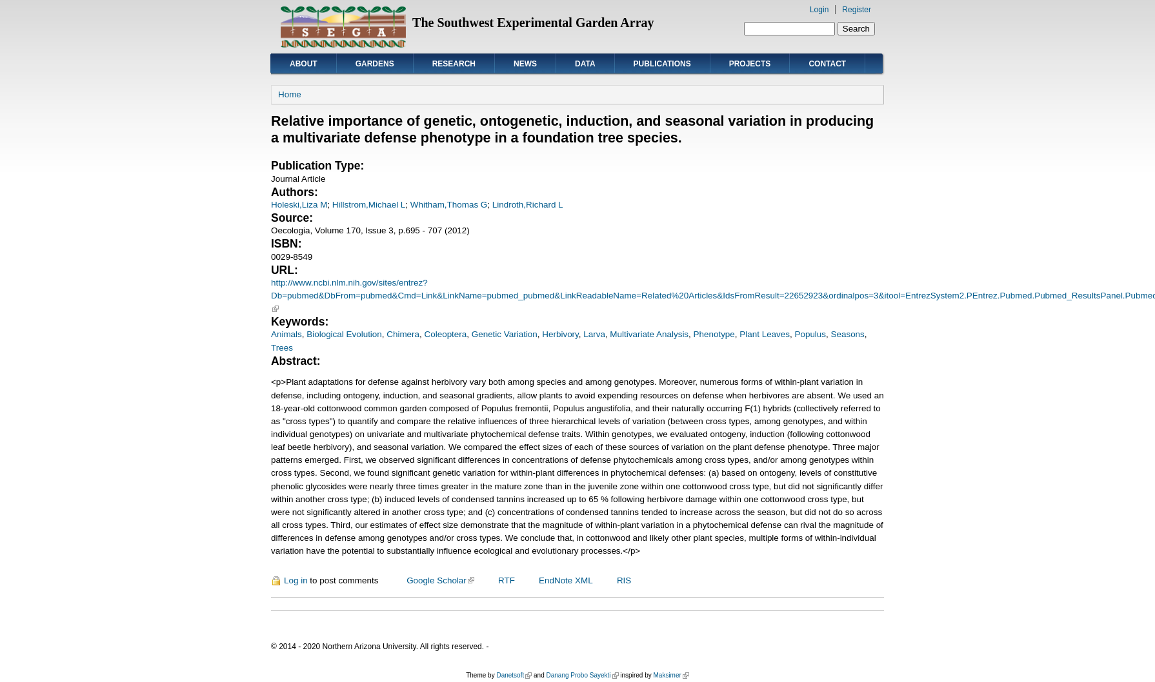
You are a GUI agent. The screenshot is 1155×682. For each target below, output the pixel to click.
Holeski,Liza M (299, 204)
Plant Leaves (764, 334)
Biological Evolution (344, 334)
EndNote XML (566, 580)
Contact (827, 63)
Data (585, 63)
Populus (810, 334)
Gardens (375, 63)
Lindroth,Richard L (527, 204)
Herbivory (560, 334)
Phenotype (714, 334)
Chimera (403, 334)
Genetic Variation (504, 334)
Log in (296, 580)
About (303, 63)
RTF (506, 580)
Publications (662, 63)
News (525, 63)
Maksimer (670, 675)
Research (454, 63)
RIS (624, 580)
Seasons (848, 334)
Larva (594, 334)
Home (289, 94)
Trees (282, 348)
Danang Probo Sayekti (582, 675)
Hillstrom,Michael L (369, 204)
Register (856, 9)
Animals (286, 334)
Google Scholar (440, 580)
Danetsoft (514, 675)
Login (819, 9)
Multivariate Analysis (649, 334)
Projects (750, 63)
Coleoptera (446, 334)
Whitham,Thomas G (448, 204)
